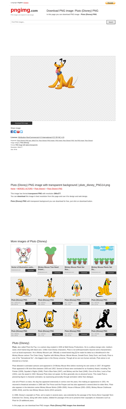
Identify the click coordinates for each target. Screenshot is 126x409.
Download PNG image (21, 123)
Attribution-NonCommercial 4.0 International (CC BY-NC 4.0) (41, 137)
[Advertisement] (63, 41)
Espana (26, 2)
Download (31, 270)
